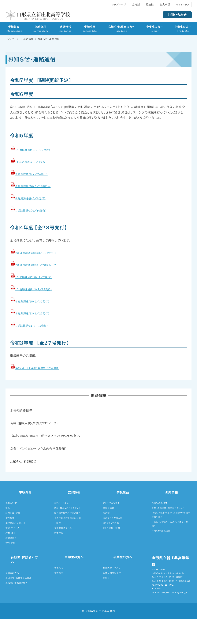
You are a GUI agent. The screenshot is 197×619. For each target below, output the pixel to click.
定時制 (136, 4)
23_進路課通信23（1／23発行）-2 (35, 265)
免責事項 (165, 4)
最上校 (150, 4)
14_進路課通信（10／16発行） (32, 150)
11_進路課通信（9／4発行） (31, 162)
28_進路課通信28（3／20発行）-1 (35, 253)
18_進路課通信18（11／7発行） (33, 277)
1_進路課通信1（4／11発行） (31, 326)
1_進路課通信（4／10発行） (31, 210)
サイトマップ (182, 4)
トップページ (119, 4)
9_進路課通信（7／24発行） (31, 174)
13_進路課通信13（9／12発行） (33, 289)
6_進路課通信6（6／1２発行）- (33, 186)
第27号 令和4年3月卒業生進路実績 (37, 368)
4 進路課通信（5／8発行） (30, 198)
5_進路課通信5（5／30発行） (32, 301)
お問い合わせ (177, 14)
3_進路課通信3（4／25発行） (32, 313)
